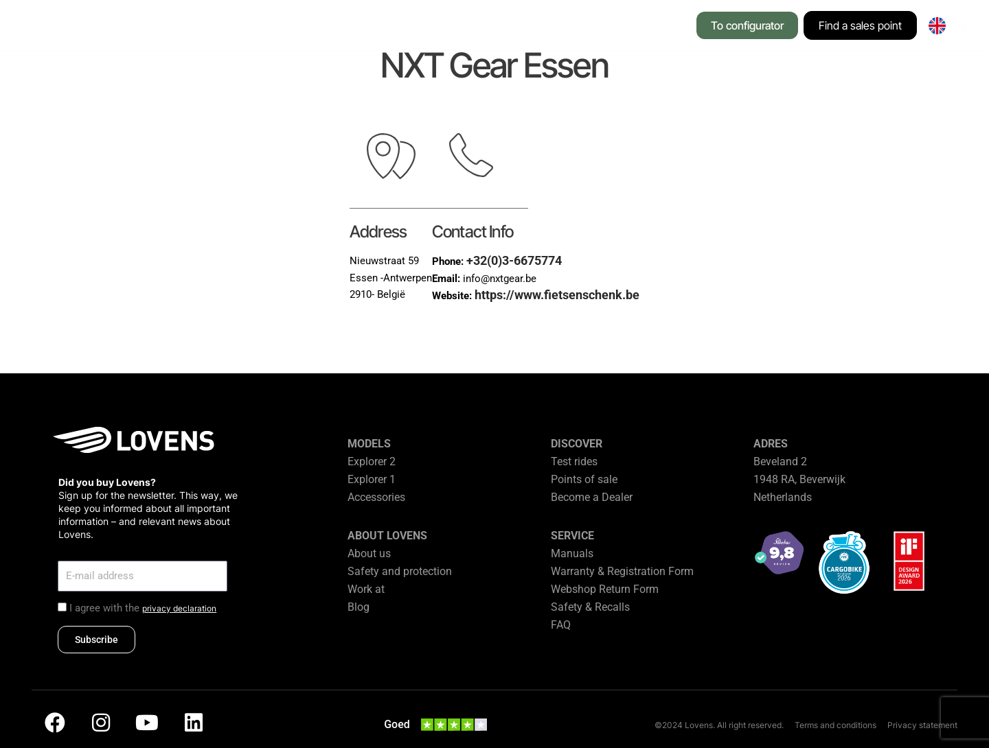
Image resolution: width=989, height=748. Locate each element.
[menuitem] (937, 26)
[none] (937, 26)
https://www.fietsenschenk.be (557, 295)
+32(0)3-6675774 (514, 260)
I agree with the (142, 608)
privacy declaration (179, 608)
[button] (220, 27)
